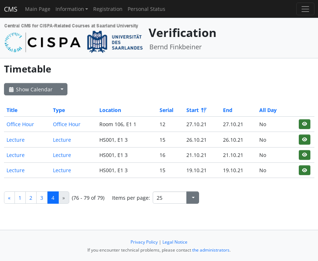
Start (196, 110)
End (227, 110)
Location (110, 110)
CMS (10, 9)
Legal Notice (174, 242)
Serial (166, 110)
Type (59, 110)
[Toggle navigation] (305, 9)
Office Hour (20, 124)
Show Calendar (30, 89)
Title (12, 110)
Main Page (37, 8)
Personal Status (146, 8)
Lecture (16, 139)
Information (69, 8)
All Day (268, 110)
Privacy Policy (144, 242)
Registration (108, 8)
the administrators (211, 250)
